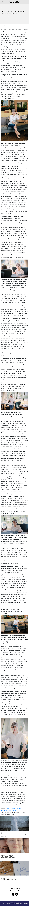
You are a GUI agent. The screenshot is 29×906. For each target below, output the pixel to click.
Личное (3, 7)
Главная (2, 25)
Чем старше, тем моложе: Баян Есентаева (12, 25)
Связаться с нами (14, 890)
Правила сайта (14, 888)
